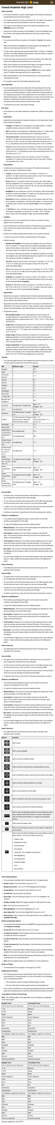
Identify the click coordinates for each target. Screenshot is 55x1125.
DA (52, 2)
